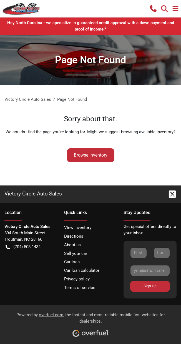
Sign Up (150, 286)
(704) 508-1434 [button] (23, 247)
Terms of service (79, 287)
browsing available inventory (147, 131)
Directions (73, 236)
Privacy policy (77, 279)
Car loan (72, 261)
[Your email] (150, 270)
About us (72, 244)
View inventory (77, 227)
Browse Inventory (90, 155)
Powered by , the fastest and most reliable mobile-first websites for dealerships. (90, 322)
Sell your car (75, 253)
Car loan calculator (81, 270)
